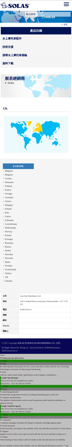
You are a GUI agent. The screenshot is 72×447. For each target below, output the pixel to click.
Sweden (8, 265)
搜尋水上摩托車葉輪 (14, 55)
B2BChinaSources (10, 351)
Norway (8, 231)
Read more (5, 383)
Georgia (8, 193)
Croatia (8, 178)
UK (6, 277)
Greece (8, 201)
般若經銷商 (15, 79)
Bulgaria (9, 174)
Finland (8, 186)
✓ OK (65, 445)
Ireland (8, 209)
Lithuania (9, 220)
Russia (8, 247)
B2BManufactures (52, 348)
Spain (7, 262)
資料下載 (7, 63)
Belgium (9, 171)
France (8, 190)
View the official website (21, 383)
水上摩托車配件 (12, 38)
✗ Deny (3, 363)
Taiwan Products (37, 348)
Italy (7, 212)
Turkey (8, 273)
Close (2, 355)
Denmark (9, 182)
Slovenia (9, 258)
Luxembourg (11, 224)
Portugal (9, 239)
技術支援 (7, 46)
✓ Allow (3, 361)
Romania (9, 243)
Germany (9, 197)
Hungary (9, 205)
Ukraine (8, 281)
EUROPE (18, 166)
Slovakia (9, 254)
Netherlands (10, 228)
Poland (8, 235)
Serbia (8, 250)
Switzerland (10, 269)
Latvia (8, 216)
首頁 (65, 24)
